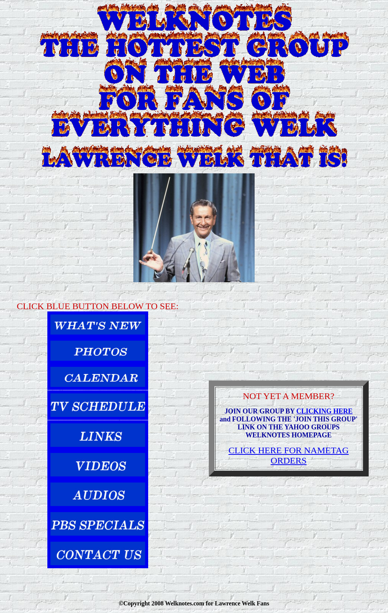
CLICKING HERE (324, 411)
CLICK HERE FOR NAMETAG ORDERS (288, 455)
